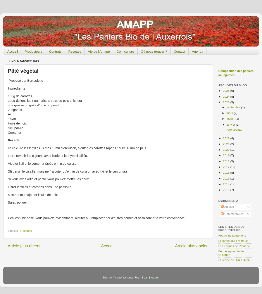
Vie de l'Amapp (99, 51)
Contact (179, 51)
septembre (233, 107)
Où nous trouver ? (154, 51)
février (230, 118)
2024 (226, 96)
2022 (226, 138)
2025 (226, 90)
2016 (226, 172)
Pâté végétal (234, 129)
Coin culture (125, 51)
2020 (226, 149)
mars (230, 113)
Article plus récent (24, 246)
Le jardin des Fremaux (233, 240)
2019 (226, 155)
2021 (226, 144)
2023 (226, 102)
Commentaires (232, 214)
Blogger (154, 277)
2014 (226, 184)
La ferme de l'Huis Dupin (234, 260)
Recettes (74, 51)
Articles (227, 206)
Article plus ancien (192, 246)
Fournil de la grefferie (232, 235)
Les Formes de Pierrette (234, 246)
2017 (226, 167)
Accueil (12, 51)
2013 (226, 190)
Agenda (197, 51)
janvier (231, 124)
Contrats (55, 51)
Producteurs (33, 51)
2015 (226, 178)
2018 (226, 161)
